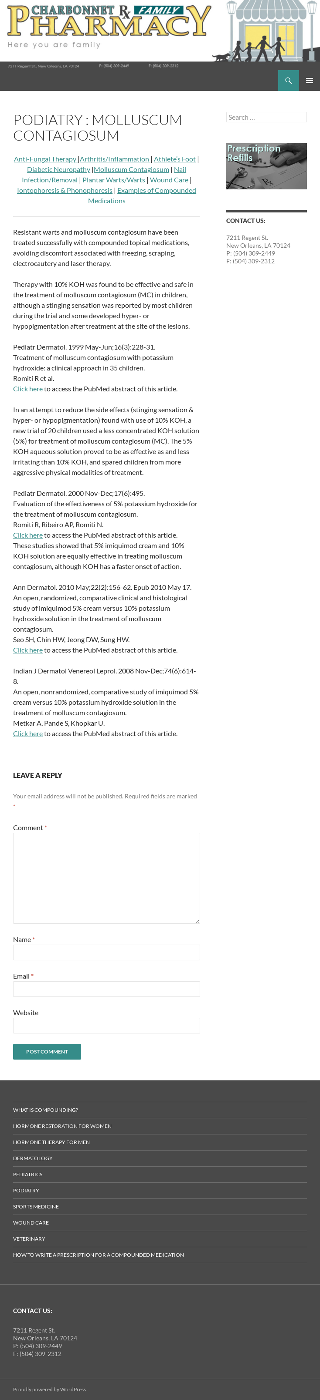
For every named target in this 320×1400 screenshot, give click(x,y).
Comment (30, 827)
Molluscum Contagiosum (131, 169)
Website (25, 1012)
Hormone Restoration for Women (62, 1126)
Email (23, 976)
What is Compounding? (45, 1110)
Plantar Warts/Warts (113, 179)
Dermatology (33, 1158)
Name (24, 939)
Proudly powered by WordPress (49, 1389)
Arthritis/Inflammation (115, 159)
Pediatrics (27, 1174)
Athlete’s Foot (175, 159)
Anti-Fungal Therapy (46, 159)
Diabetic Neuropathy (58, 169)
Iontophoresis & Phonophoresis (64, 190)
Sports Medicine (36, 1206)
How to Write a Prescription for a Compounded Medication (98, 1255)
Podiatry (26, 1190)
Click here (28, 388)
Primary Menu (309, 80)
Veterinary (29, 1238)
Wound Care (169, 179)
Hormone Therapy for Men (51, 1142)
